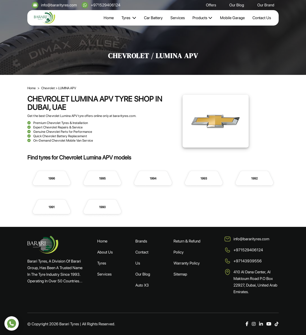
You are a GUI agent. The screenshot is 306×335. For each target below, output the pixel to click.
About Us (105, 252)
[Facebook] (247, 324)
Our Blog (236, 5)
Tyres (128, 17)
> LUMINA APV (66, 88)
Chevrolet (48, 88)
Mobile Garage (232, 17)
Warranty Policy (187, 263)
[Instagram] (254, 324)
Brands (141, 241)
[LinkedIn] (261, 324)
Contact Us (261, 17)
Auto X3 (142, 285)
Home (109, 17)
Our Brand (265, 5)
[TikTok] (277, 324)
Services (177, 17)
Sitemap (180, 274)
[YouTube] (268, 324)
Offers (211, 5)
